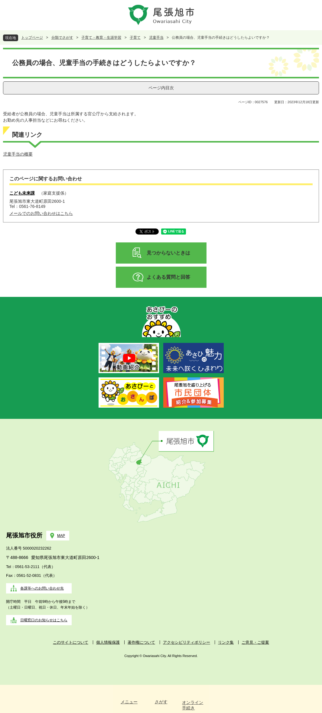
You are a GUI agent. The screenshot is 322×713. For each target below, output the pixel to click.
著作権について (141, 642)
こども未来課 (22, 193)
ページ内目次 (161, 87)
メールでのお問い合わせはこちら (41, 213)
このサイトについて (70, 642)
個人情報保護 (108, 642)
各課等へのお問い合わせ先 (42, 588)
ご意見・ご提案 (255, 642)
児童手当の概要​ (18, 154)
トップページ (32, 37)
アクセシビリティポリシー (186, 642)
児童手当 (156, 37)
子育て (135, 37)
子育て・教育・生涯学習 (101, 37)
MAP (61, 536)
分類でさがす (62, 37)
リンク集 (226, 642)
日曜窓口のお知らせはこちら (43, 620)
